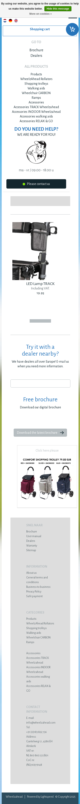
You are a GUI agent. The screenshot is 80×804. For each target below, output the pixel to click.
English (16, 20)
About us (31, 572)
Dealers (36, 56)
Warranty (31, 545)
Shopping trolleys (36, 83)
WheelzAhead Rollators (36, 79)
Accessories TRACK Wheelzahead (36, 107)
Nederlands (5, 20)
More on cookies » (40, 13)
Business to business (38, 586)
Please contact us (36, 184)
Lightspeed (47, 796)
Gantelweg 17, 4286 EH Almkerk (40, 741)
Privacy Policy (33, 591)
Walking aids (36, 88)
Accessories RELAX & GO (36, 121)
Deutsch (10, 20)
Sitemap (31, 550)
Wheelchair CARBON (36, 93)
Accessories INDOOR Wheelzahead (36, 111)
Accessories (36, 102)
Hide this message (58, 8)
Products (36, 74)
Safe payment (34, 596)
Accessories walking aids (36, 116)
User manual (33, 536)
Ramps (36, 97)
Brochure (36, 50)
